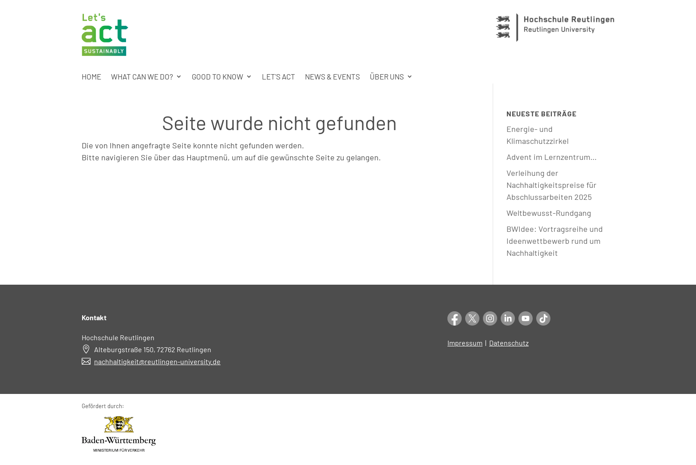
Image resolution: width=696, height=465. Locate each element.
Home (91, 77)
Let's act (278, 77)
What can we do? (142, 77)
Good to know (217, 77)
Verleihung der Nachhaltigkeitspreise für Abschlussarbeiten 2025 (551, 185)
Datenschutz (509, 342)
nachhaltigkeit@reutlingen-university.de (157, 361)
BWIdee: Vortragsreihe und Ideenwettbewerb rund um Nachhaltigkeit (554, 241)
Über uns (387, 77)
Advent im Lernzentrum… (551, 157)
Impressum (464, 342)
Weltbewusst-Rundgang (548, 213)
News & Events (332, 77)
